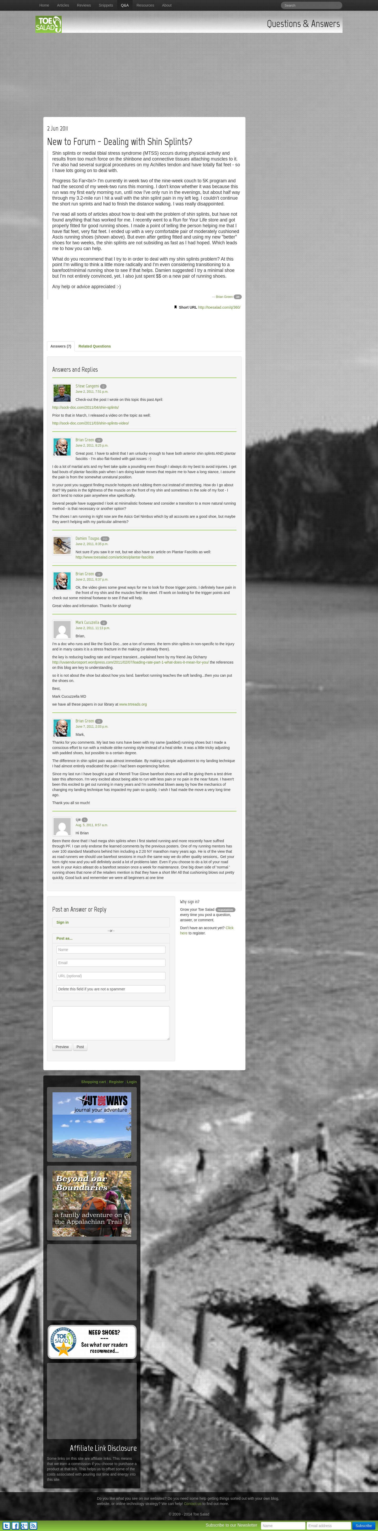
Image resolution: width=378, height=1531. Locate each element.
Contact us (193, 1504)
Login (132, 1082)
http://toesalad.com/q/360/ (219, 307)
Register (116, 1082)
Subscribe (364, 1526)
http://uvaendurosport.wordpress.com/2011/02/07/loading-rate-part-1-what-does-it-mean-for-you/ (130, 662)
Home (44, 5)
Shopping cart (93, 1082)
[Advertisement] (189, 72)
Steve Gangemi (87, 386)
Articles (63, 5)
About (167, 5)
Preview (62, 1047)
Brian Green (224, 297)
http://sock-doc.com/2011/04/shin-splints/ (85, 407)
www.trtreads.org (133, 704)
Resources (145, 5)
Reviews (84, 5)
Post (80, 1047)
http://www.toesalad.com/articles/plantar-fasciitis (115, 557)
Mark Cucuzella (87, 622)
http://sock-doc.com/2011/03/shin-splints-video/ (90, 423)
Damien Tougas (87, 538)
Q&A (125, 5)
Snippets (106, 5)
